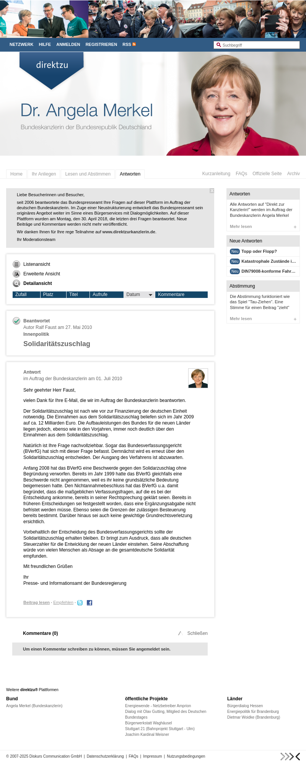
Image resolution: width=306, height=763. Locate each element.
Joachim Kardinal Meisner (147, 734)
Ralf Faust (46, 327)
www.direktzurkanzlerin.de (129, 231)
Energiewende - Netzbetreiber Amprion (158, 706)
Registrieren (101, 44)
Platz (48, 294)
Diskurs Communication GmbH (55, 756)
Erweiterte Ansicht (36, 274)
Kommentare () (40, 633)
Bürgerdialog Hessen (245, 706)
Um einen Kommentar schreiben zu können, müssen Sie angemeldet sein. (97, 649)
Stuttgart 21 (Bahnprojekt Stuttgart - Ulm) (160, 729)
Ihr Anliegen (44, 174)
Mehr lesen (263, 226)
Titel (73, 294)
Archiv (293, 173)
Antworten (130, 174)
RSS (126, 44)
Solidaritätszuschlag (56, 344)
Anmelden (68, 44)
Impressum (152, 756)
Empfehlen (63, 602)
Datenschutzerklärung (105, 756)
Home (16, 174)
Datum (140, 295)
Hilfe (45, 44)
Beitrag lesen (36, 602)
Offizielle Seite (267, 173)
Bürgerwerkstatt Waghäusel (148, 723)
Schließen (192, 633)
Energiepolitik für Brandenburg (253, 711)
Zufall (20, 294)
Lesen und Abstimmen (88, 174)
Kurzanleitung (216, 173)
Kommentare (171, 294)
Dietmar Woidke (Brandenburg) (253, 717)
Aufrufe (100, 294)
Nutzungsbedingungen (186, 756)
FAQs (241, 173)
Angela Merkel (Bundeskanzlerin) (34, 706)
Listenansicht (31, 264)
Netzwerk (21, 44)
